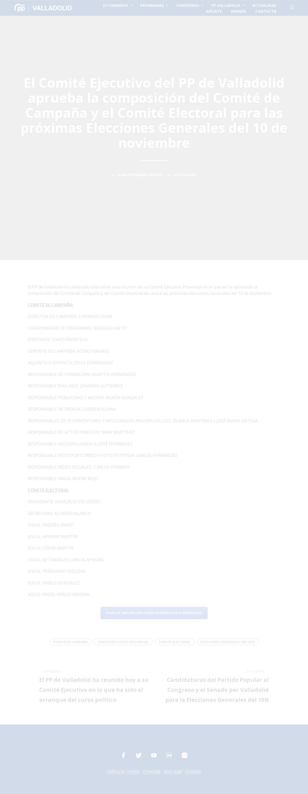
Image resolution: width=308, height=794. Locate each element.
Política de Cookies (123, 771)
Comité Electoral (175, 642)
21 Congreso (115, 5)
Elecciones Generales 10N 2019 (228, 642)
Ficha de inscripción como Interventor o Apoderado (154, 613)
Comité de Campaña (70, 642)
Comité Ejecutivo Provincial (123, 642)
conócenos (187, 5)
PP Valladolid (225, 5)
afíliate (214, 11)
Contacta (193, 771)
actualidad (264, 5)
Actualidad (184, 174)
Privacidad (151, 771)
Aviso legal (173, 771)
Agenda (238, 11)
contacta (265, 11)
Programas (152, 5)
